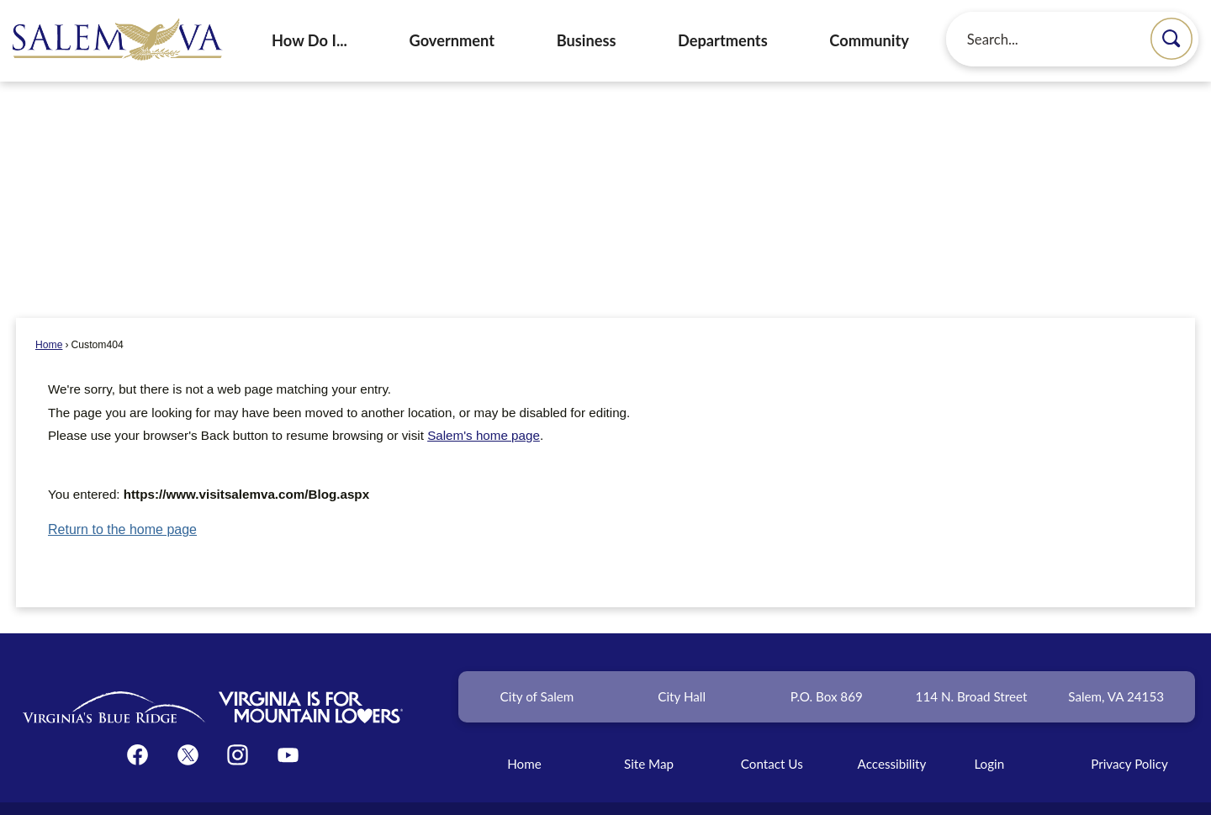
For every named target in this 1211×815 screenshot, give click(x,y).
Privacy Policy (1129, 735)
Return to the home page (122, 501)
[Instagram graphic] (237, 726)
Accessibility (892, 735)
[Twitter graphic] (187, 726)
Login (989, 735)
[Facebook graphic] (137, 726)
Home (48, 316)
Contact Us (772, 735)
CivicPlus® (697, 793)
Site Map (649, 735)
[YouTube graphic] (288, 726)
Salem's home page (483, 407)
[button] (1171, 39)
